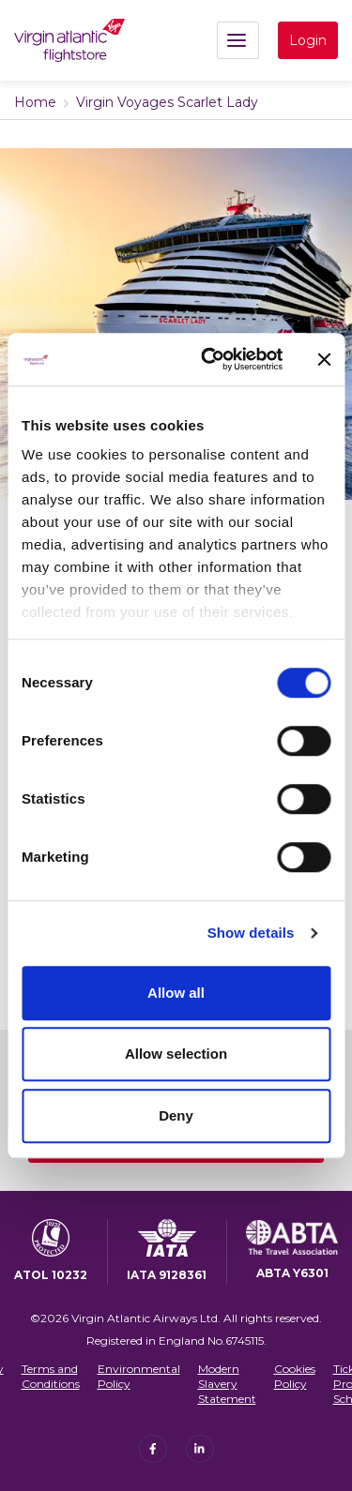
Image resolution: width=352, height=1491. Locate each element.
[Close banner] (323, 359)
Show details (251, 933)
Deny (176, 1115)
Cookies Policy (294, 1376)
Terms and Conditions (51, 1376)
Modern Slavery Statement (227, 1383)
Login (308, 40)
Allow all (176, 993)
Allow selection (176, 1054)
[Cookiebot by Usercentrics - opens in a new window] (210, 359)
